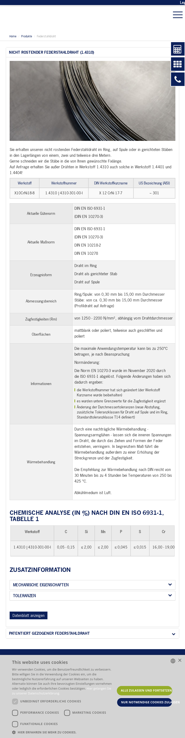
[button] (63, 732)
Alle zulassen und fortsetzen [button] (146, 690)
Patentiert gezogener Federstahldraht (92, 633)
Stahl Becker (37, 19)
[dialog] (92, 696)
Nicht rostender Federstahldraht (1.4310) (92, 52)
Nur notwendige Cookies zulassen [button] (146, 702)
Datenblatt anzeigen (29, 615)
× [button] (179, 660)
